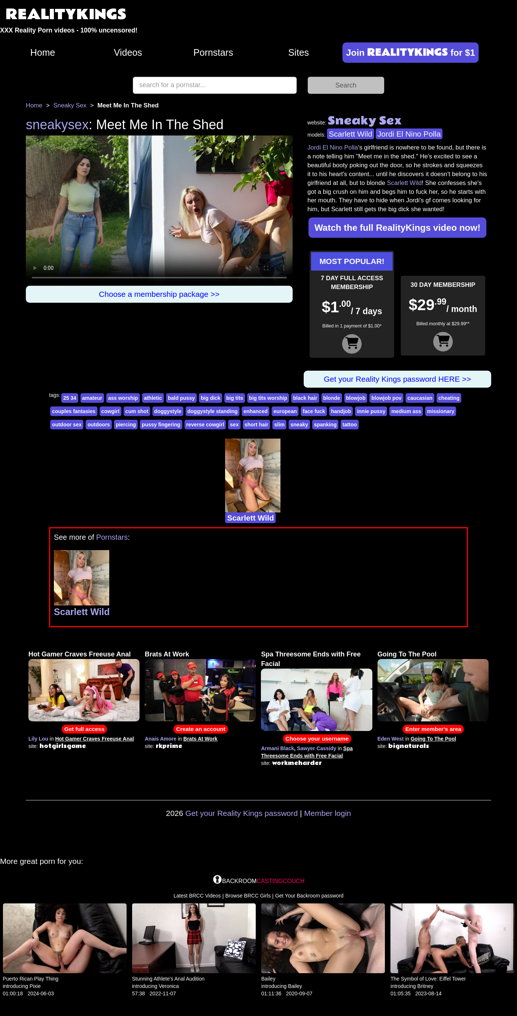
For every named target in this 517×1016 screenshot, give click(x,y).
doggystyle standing (212, 411)
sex (234, 425)
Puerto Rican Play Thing (31, 979)
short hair (257, 425)
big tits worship (268, 398)
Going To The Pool (407, 654)
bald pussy (181, 398)
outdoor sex (67, 425)
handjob (341, 411)
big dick (210, 398)
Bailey (268, 979)
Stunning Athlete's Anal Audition (168, 979)
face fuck (314, 411)
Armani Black (277, 748)
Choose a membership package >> (159, 294)
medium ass (406, 411)
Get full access (84, 729)
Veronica (169, 986)
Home (42, 52)
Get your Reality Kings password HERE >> (397, 379)
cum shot (136, 411)
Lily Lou (38, 739)
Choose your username (317, 738)
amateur (92, 398)
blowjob (356, 398)
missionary (440, 411)
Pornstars (213, 52)
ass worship (123, 398)
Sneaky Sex (70, 105)
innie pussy (371, 411)
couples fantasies (74, 411)
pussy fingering (161, 425)
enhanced (256, 411)
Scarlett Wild (350, 134)
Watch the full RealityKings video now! (397, 228)
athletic (153, 398)
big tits (234, 398)
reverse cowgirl (205, 425)
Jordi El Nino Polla (409, 134)
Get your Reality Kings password (241, 813)
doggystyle (168, 411)
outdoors (98, 425)
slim (279, 425)
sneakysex (57, 124)
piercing (126, 425)
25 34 (69, 398)
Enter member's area (433, 729)
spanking (325, 425)
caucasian (419, 398)
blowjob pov (386, 398)
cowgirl (110, 411)
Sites (298, 52)
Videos (128, 52)
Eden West (391, 739)
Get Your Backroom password (309, 896)
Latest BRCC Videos (197, 896)
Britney (425, 986)
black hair (305, 398)
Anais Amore (160, 739)
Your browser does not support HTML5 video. (159, 210)
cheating (449, 398)
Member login (327, 813)
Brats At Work (167, 654)
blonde (331, 398)
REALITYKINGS (66, 14)
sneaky (299, 425)
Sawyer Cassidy (317, 748)
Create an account (200, 729)
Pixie (35, 986)
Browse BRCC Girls (248, 896)
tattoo (349, 425)
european (285, 411)
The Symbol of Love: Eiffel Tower (428, 979)
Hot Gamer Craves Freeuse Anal (79, 654)
